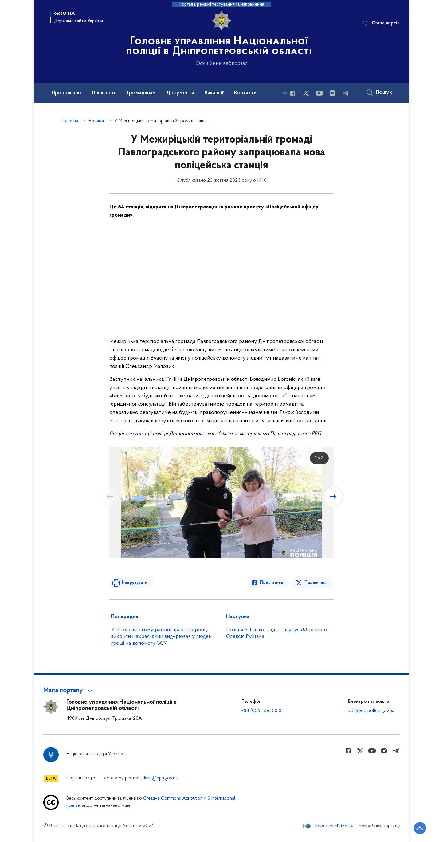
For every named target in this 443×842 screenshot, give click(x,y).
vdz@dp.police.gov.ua (371, 710)
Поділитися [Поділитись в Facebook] (271, 582)
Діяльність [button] (104, 93)
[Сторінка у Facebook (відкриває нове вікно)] (292, 93)
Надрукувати (134, 582)
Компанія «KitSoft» (334, 826)
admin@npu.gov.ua (159, 778)
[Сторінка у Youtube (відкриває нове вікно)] (319, 93)
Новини (96, 121)
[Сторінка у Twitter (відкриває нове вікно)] (306, 93)
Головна (69, 121)
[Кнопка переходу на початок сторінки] (420, 828)
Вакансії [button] (214, 93)
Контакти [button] (245, 93)
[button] (68, 690)
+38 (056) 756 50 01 (262, 710)
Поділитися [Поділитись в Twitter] (315, 582)
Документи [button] (180, 93)
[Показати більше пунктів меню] (284, 93)
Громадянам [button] (141, 93)
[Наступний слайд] (333, 496)
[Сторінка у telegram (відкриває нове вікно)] (345, 93)
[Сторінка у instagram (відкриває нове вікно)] (332, 93)
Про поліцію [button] (66, 93)
